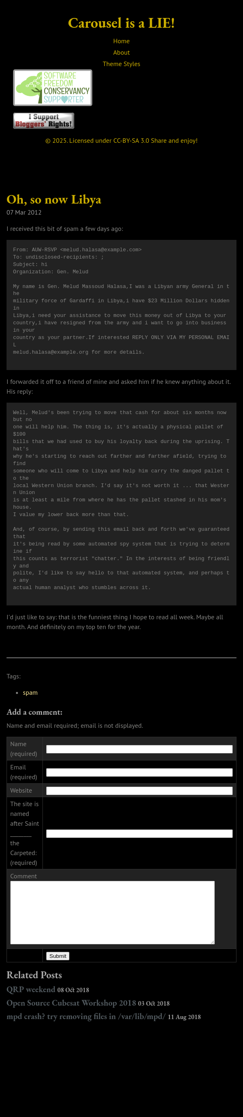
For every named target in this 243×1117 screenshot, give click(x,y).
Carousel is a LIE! (121, 22)
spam (30, 692)
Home (121, 41)
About (121, 52)
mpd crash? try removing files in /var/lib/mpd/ (104, 1018)
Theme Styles (121, 64)
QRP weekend (48, 991)
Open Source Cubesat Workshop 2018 (88, 1005)
